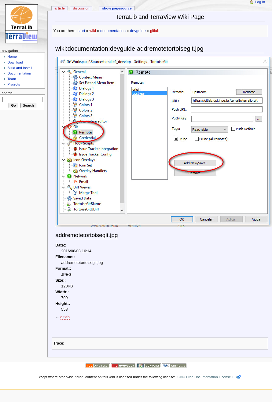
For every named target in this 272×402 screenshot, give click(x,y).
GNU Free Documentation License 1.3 (207, 377)
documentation (113, 31)
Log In (260, 2)
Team (11, 79)
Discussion (81, 8)
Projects (13, 84)
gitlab (154, 31)
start (81, 31)
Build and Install (19, 68)
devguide (138, 31)
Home (12, 56)
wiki (93, 31)
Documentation (19, 73)
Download (15, 62)
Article (59, 8)
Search (7, 92)
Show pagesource (117, 8)
